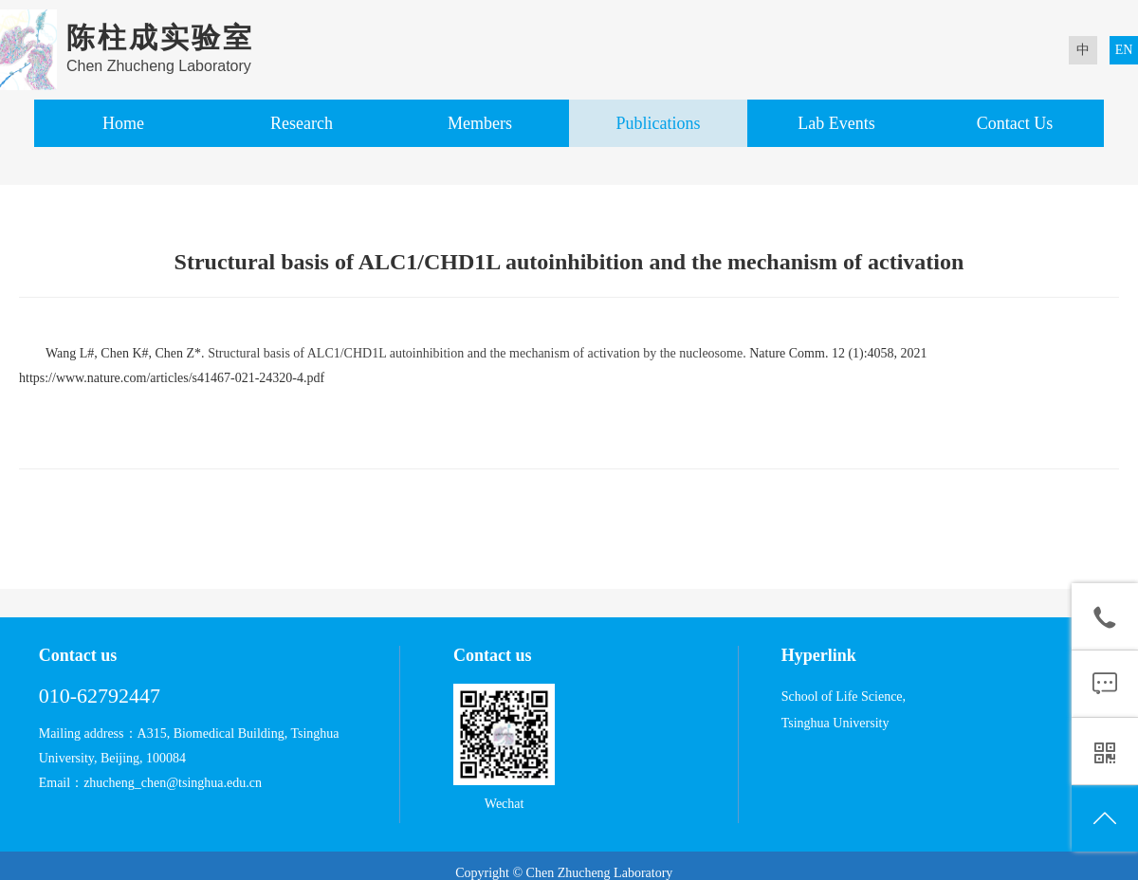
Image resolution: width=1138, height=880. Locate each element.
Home (123, 123)
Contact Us (1015, 123)
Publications (657, 123)
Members (480, 123)
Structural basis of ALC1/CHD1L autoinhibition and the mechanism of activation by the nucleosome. (477, 353)
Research (301, 123)
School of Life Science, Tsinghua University (843, 709)
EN (1124, 50)
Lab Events (836, 123)
